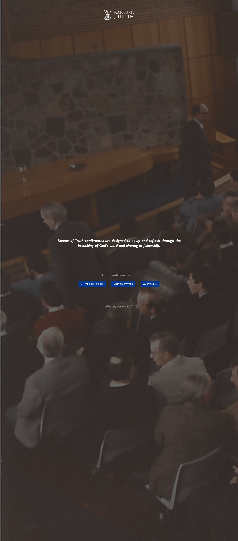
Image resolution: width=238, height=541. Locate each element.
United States (123, 284)
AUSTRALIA (150, 284)
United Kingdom (92, 284)
